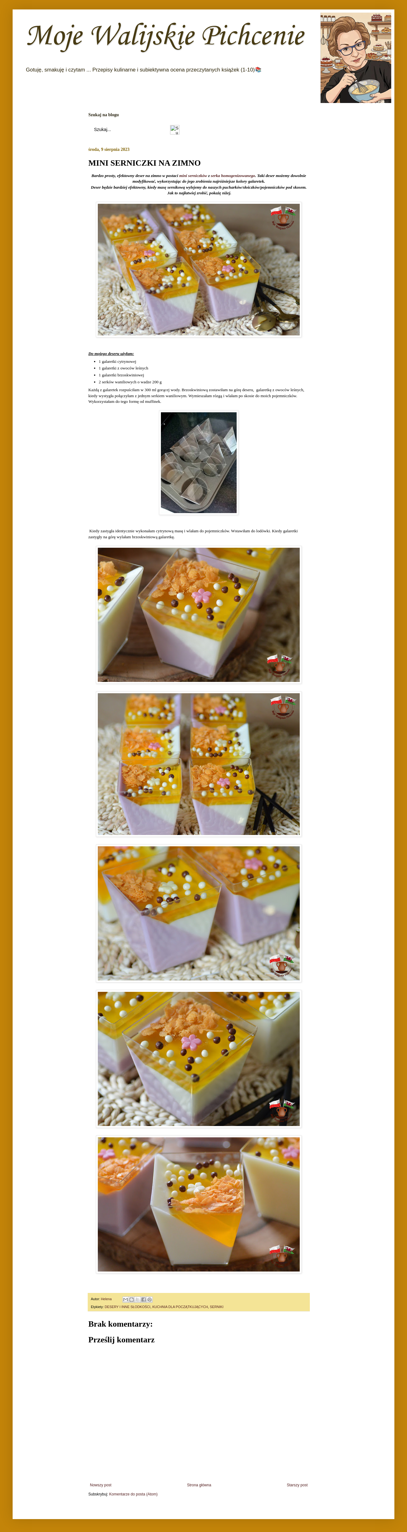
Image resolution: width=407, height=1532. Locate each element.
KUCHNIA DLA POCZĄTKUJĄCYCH (180, 1307)
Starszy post (297, 1485)
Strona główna (199, 1485)
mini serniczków (193, 176)
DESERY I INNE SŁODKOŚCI (127, 1307)
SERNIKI (216, 1307)
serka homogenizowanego (233, 176)
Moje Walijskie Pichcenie (164, 37)
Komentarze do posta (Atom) (133, 1494)
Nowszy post (100, 1485)
